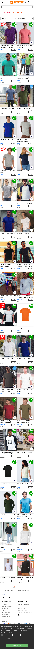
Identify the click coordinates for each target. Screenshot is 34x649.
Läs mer (10, 632)
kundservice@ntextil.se (23, 604)
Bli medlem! (6, 597)
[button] (25, 2)
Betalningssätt (5, 608)
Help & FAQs (5, 614)
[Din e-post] (15, 594)
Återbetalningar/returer (7, 612)
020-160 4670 (21, 608)
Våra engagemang (6, 616)
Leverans (4, 610)
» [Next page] (19, 586)
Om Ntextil (4, 604)
